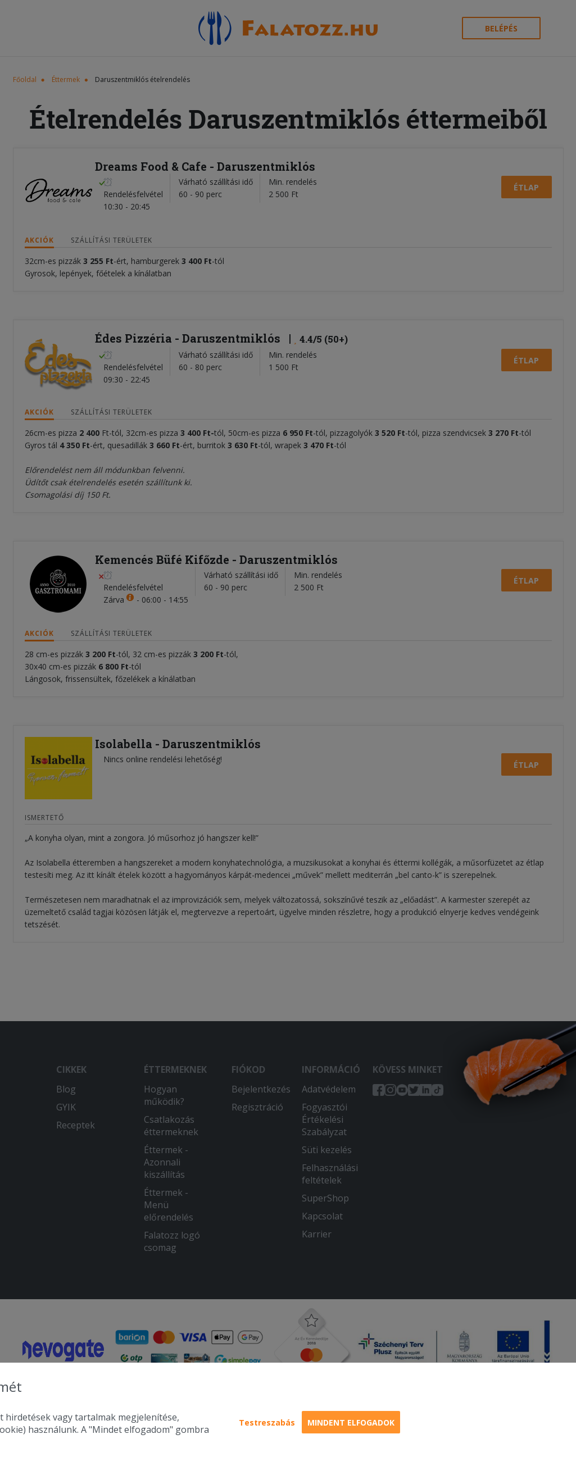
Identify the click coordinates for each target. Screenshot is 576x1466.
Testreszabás (267, 1422)
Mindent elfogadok (350, 1422)
